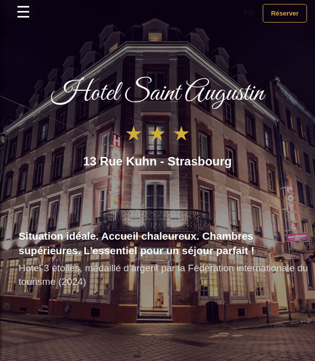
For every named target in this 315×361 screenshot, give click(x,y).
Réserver (284, 13)
